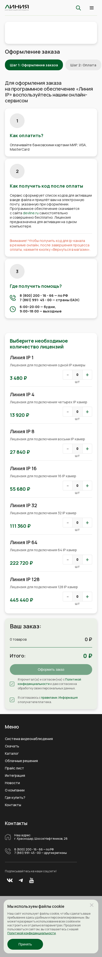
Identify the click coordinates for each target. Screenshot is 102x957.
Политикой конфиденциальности (49, 681)
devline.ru (31, 213)
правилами (49, 697)
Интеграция (15, 775)
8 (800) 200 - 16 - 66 (37, 295)
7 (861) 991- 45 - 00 (36, 300)
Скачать (12, 746)
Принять (25, 944)
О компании (15, 790)
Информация (68, 697)
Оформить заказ (51, 669)
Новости (12, 783)
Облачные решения (21, 761)
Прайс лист (14, 768)
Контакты (13, 805)
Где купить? (15, 797)
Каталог (12, 753)
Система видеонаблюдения (29, 739)
